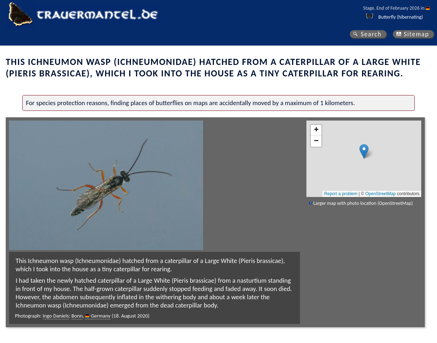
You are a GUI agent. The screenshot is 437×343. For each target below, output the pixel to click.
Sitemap (416, 34)
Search (371, 34)
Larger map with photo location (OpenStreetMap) (363, 203)
